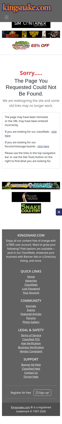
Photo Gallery (31, 322)
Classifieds (31, 284)
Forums (31, 318)
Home (31, 276)
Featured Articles (31, 314)
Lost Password (31, 288)
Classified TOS (31, 339)
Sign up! (42, 392)
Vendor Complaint (31, 351)
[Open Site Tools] (59, 212)
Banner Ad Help (31, 364)
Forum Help (31, 376)
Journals (31, 306)
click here (43, 146)
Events (31, 310)
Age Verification (31, 343)
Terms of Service (31, 335)
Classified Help (31, 368)
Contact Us (31, 372)
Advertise (31, 280)
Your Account (31, 292)
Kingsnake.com (20, 407)
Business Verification (31, 347)
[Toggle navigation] (6, 17)
